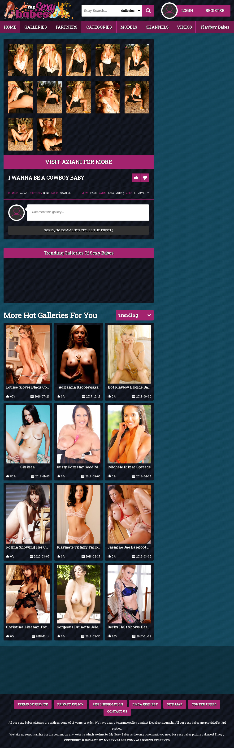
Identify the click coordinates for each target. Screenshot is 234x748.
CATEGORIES (99, 27)
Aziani (24, 193)
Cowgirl (65, 193)
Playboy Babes (214, 27)
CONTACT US (117, 711)
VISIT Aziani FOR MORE (78, 162)
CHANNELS (157, 27)
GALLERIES (35, 27)
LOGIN (187, 10)
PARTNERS (66, 27)
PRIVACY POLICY (70, 704)
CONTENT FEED (204, 704)
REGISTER (214, 10)
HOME (10, 27)
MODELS (128, 27)
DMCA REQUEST (145, 704)
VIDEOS (184, 27)
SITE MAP (174, 704)
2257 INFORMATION (108, 704)
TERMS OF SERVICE (32, 704)
